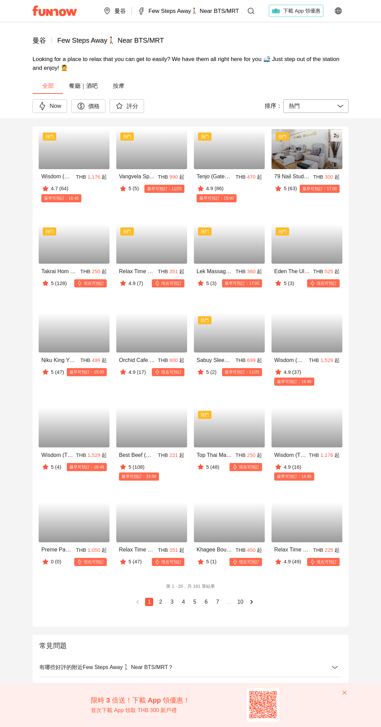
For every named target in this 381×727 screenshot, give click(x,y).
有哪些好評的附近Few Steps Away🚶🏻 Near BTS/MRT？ (190, 667)
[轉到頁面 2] (160, 602)
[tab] (48, 86)
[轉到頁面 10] (240, 602)
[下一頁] (251, 602)
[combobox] (315, 106)
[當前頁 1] (149, 602)
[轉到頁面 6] (206, 602)
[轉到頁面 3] (172, 602)
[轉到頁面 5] (194, 602)
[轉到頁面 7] (217, 602)
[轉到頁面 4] (183, 602)
